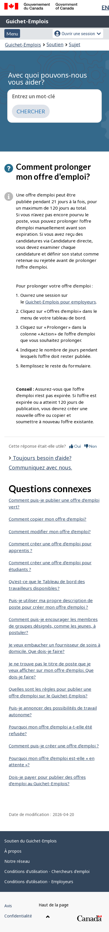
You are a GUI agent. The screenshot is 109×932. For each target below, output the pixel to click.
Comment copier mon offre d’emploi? (47, 519)
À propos (13, 851)
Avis (8, 905)
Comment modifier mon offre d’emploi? (50, 531)
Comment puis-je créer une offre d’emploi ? (54, 746)
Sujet (74, 44)
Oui (75, 446)
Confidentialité (18, 916)
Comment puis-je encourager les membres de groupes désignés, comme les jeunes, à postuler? (53, 625)
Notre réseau (17, 861)
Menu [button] (12, 33)
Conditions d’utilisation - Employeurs (38, 881)
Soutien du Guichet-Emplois (30, 841)
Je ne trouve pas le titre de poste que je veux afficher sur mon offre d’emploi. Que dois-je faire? (51, 670)
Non (90, 446)
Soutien (55, 44)
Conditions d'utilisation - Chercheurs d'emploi (47, 871)
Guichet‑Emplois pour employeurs (60, 302)
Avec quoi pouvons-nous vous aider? (47, 78)
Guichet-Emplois (27, 21)
